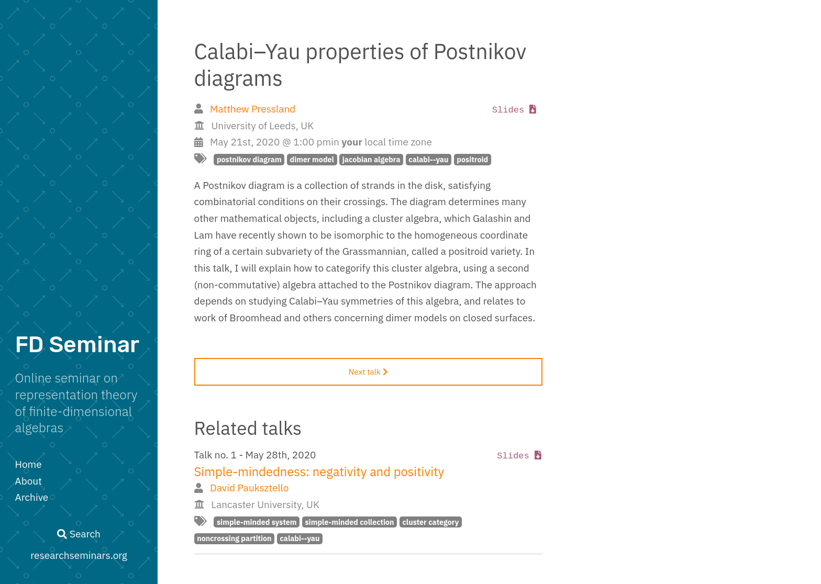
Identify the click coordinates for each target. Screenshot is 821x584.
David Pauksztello (249, 487)
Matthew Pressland (252, 109)
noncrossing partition (234, 538)
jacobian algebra (371, 159)
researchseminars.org (78, 555)
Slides (514, 110)
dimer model (312, 159)
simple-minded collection (349, 522)
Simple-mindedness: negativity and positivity (319, 472)
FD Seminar (77, 344)
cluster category (430, 522)
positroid (472, 159)
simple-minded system (257, 522)
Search (78, 533)
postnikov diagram (249, 159)
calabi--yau (428, 159)
